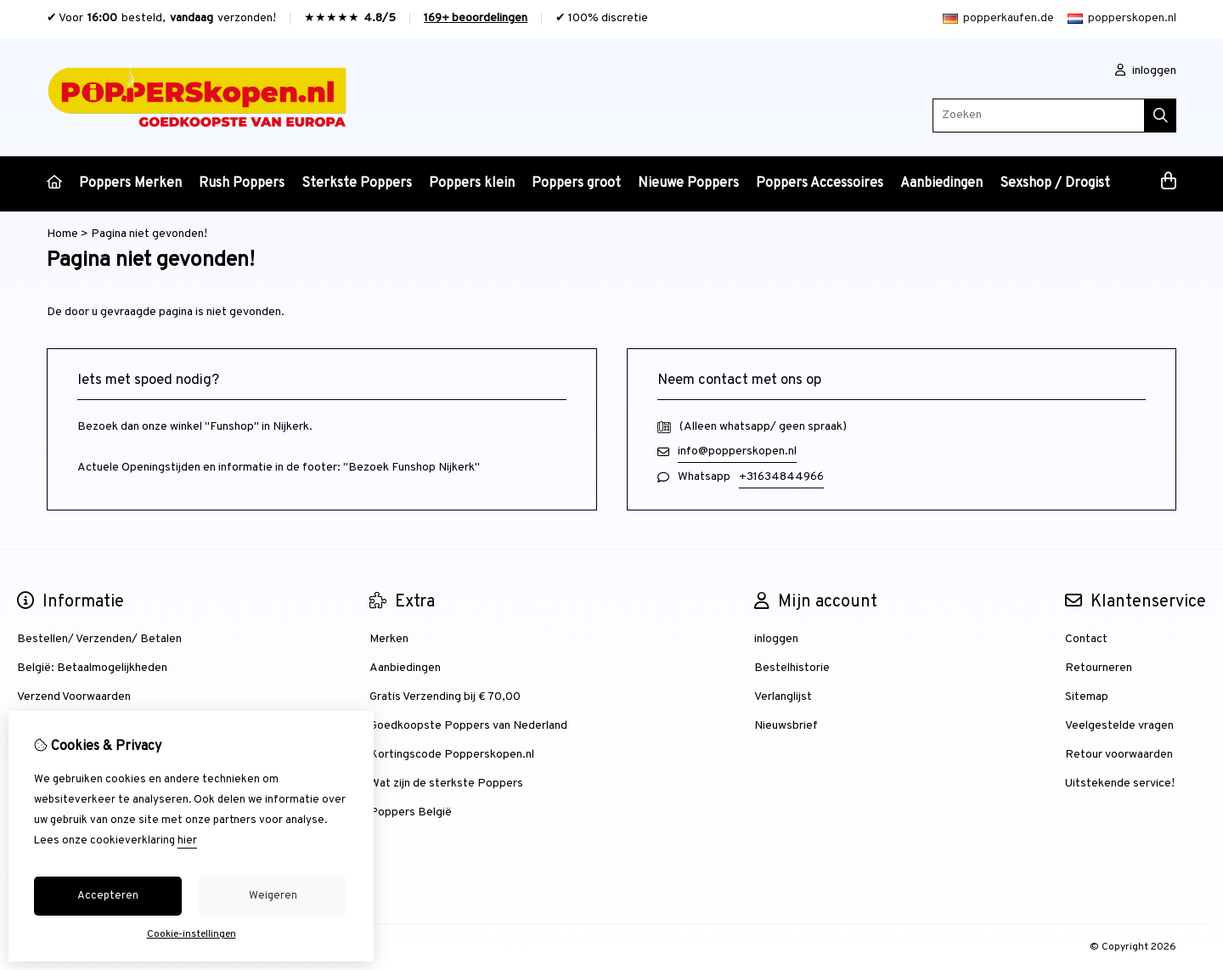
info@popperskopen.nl (737, 451)
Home (62, 234)
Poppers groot (576, 183)
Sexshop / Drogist (1055, 183)
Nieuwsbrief (786, 726)
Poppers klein (472, 183)
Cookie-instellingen (191, 934)
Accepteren (107, 896)
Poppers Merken (130, 183)
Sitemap (1086, 697)
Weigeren (273, 896)
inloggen (1145, 71)
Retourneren (1098, 668)
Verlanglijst (783, 697)
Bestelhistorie (792, 668)
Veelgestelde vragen (1119, 726)
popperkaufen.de (998, 18)
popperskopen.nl (1122, 18)
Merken (389, 639)
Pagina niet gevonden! (149, 234)
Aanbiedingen (941, 183)
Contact (1086, 639)
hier (187, 841)
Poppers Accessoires (819, 183)
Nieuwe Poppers (688, 183)
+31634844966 (781, 477)
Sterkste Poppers (357, 183)
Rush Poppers (242, 183)
